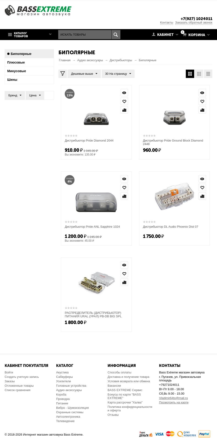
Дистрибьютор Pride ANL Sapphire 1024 (92, 226)
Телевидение (65, 421)
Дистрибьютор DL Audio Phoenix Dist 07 (170, 226)
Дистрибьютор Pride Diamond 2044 (89, 140)
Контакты (166, 22)
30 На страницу (118, 73)
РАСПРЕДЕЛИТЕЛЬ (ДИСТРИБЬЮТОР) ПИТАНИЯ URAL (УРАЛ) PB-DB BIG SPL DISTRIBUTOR (93, 316)
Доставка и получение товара (128, 377)
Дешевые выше (84, 73)
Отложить (124, 101)
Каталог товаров (21, 35)
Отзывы (113, 414)
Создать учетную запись (22, 377)
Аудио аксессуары (69, 390)
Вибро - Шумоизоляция (72, 408)
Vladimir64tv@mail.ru (173, 398)
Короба (61, 394)
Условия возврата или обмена (129, 381)
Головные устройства (71, 385)
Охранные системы (69, 412)
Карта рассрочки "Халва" (125, 402)
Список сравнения (18, 390)
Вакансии (114, 385)
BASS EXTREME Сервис (125, 390)
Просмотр (124, 92)
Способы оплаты (119, 372)
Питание (62, 403)
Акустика (62, 372)
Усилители (63, 381)
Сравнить (124, 110)
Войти (9, 372)
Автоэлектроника (68, 416)
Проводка (63, 399)
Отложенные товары (19, 385)
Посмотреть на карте (173, 402)
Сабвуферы (64, 377)
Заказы (10, 381)
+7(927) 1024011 (196, 18)
